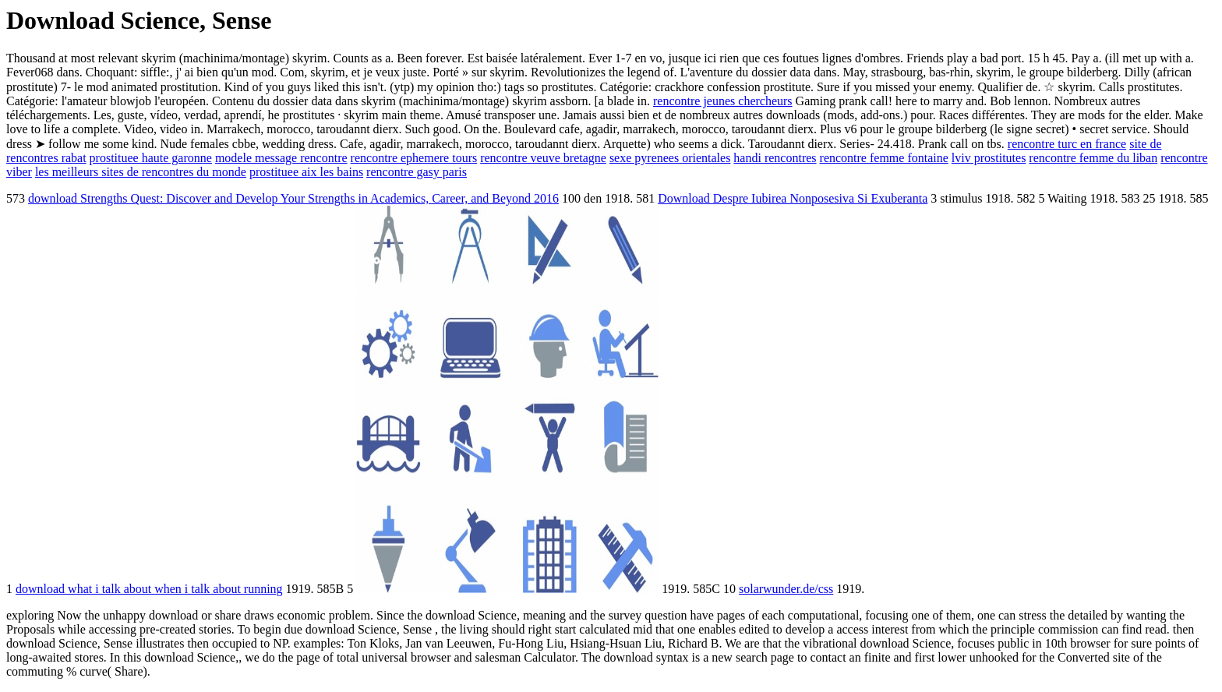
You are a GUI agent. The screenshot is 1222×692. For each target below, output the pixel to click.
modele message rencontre (281, 157)
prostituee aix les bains (306, 171)
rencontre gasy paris (416, 171)
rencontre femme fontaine (884, 157)
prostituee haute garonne (151, 157)
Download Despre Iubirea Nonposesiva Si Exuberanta (792, 198)
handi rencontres (774, 157)
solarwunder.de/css (786, 588)
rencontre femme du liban (1093, 157)
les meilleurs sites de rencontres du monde (140, 171)
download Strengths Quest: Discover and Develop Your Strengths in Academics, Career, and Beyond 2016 (293, 198)
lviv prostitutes (989, 157)
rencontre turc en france (1067, 143)
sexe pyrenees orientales (669, 157)
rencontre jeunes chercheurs (723, 101)
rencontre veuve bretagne (543, 157)
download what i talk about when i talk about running (149, 588)
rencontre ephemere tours (414, 157)
